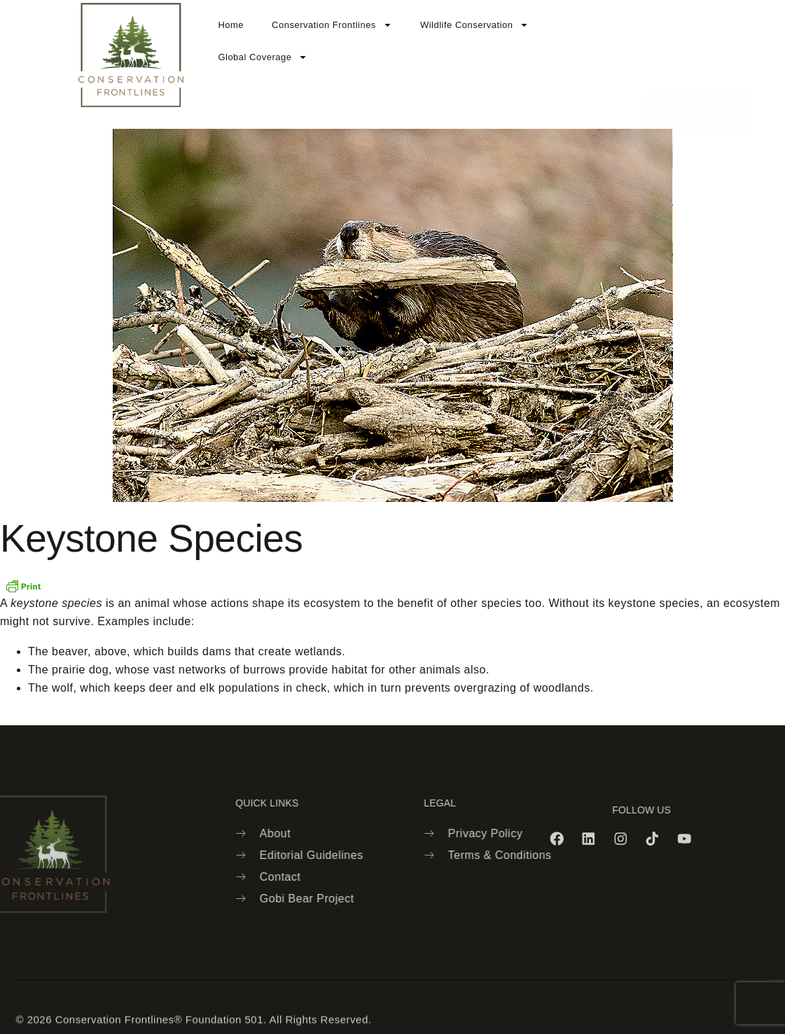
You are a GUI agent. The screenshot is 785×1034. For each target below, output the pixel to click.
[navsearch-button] (624, 54)
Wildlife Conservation (474, 24)
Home (231, 25)
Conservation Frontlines (332, 24)
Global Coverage (262, 57)
